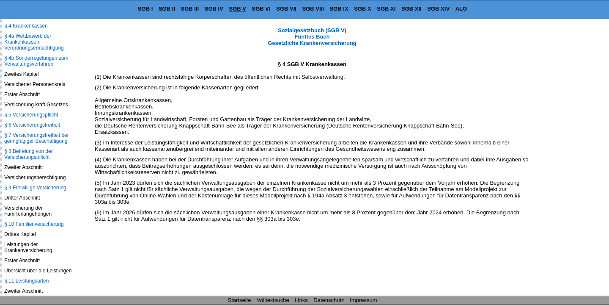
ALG (461, 9)
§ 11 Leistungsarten (26, 281)
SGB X (362, 9)
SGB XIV (438, 9)
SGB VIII (313, 9)
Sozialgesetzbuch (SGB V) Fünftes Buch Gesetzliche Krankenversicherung (312, 36)
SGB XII (411, 9)
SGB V (237, 9)
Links (301, 300)
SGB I (145, 9)
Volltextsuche (273, 300)
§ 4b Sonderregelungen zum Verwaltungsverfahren (36, 61)
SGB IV (214, 9)
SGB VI (261, 9)
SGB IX (339, 9)
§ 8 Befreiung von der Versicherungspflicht (28, 154)
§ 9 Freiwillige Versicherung (35, 188)
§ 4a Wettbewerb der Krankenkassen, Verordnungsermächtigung (34, 42)
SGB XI (386, 9)
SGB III (190, 9)
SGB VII (286, 9)
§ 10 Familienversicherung (34, 224)
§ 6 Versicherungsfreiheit (32, 125)
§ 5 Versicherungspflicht (31, 115)
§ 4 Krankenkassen (26, 26)
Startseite (239, 300)
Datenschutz (328, 300)
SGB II (167, 9)
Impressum (363, 300)
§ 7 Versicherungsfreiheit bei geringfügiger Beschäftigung (36, 138)
